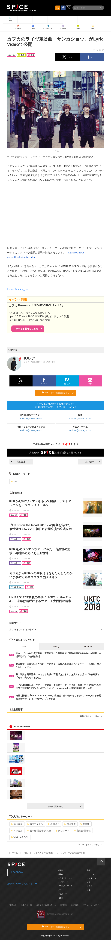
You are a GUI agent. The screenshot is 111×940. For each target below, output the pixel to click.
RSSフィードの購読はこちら (58, 392)
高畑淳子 (53, 824)
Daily (23, 646)
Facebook (17, 872)
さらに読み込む (64, 806)
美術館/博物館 (82, 830)
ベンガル (16, 830)
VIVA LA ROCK (20, 837)
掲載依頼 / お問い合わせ (46, 905)
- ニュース (90, 874)
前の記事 (18, 461)
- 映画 (60, 898)
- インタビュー (92, 878)
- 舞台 (60, 874)
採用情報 (64, 905)
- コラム (89, 886)
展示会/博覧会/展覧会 (39, 830)
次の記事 (92, 461)
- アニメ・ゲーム (65, 886)
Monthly (88, 646)
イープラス (13, 853)
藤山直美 (16, 824)
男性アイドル (35, 824)
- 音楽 (60, 870)
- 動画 (88, 870)
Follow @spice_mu (17, 289)
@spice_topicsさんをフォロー (22, 883)
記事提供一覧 (26, 905)
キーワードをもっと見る (90, 845)
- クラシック (63, 882)
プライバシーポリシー (92, 905)
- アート (61, 890)
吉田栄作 (69, 824)
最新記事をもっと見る (91, 716)
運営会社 (13, 905)
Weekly (55, 646)
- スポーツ (62, 894)
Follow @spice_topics (31, 418)
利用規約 (75, 905)
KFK (14, 481)
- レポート (90, 882)
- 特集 (88, 890)
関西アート (62, 830)
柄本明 (85, 824)
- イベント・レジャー (67, 878)
